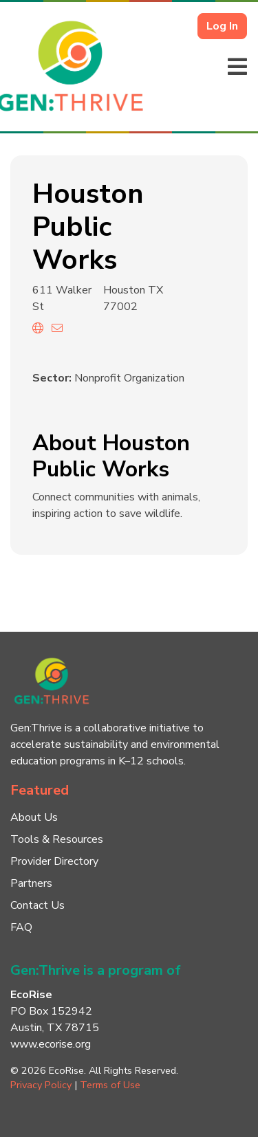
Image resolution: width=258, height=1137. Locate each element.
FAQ (21, 927)
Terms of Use (110, 1085)
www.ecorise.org (50, 1044)
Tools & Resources (56, 839)
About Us (34, 817)
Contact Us (37, 905)
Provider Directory (54, 861)
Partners (31, 883)
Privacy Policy (41, 1085)
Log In (222, 26)
